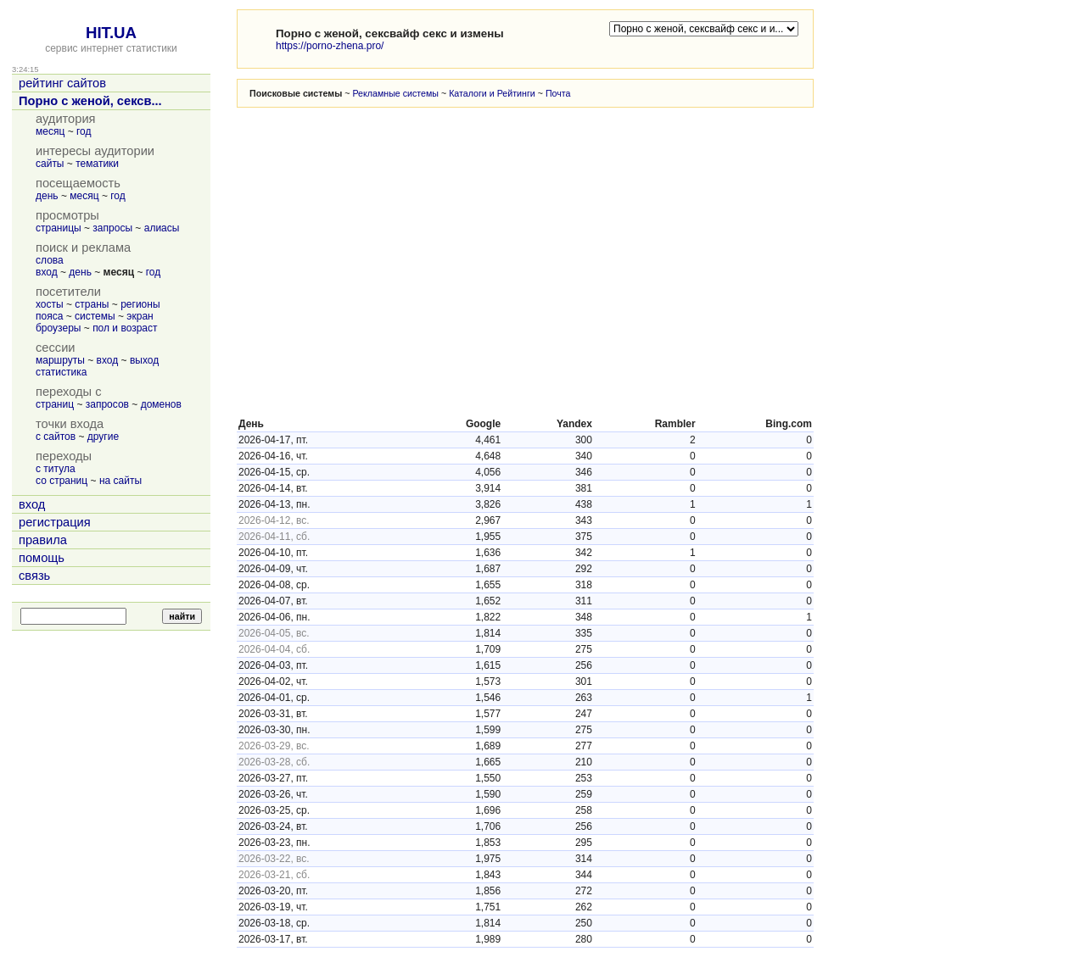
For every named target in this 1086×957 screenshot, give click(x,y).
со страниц (61, 481)
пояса (49, 316)
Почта (558, 93)
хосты (50, 304)
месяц (50, 131)
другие (103, 436)
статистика (61, 372)
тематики (97, 164)
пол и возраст (124, 328)
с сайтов (56, 436)
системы (95, 316)
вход (47, 272)
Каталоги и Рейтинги (492, 93)
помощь (41, 558)
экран (139, 316)
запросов (107, 404)
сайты (50, 164)
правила (43, 540)
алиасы (162, 228)
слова (50, 260)
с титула (56, 469)
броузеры (58, 328)
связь (34, 575)
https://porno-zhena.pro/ (329, 46)
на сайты (120, 481)
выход (144, 360)
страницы (58, 228)
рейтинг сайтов (62, 83)
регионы (140, 304)
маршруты (60, 360)
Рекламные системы (395, 93)
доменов (161, 404)
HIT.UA (111, 33)
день (47, 196)
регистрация (55, 522)
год (84, 131)
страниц (55, 404)
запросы (112, 228)
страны (92, 304)
